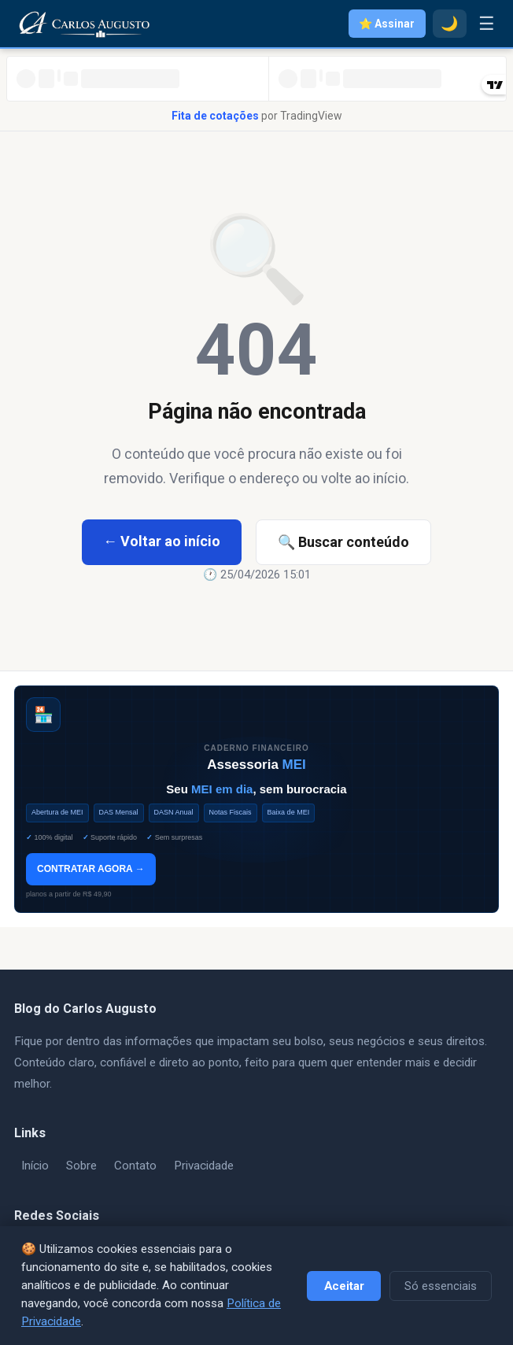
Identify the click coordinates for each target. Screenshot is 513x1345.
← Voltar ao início (161, 541)
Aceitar (344, 1286)
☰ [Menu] (486, 23)
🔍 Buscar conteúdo (343, 542)
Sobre (81, 1165)
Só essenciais (440, 1286)
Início (35, 1165)
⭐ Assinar (387, 23)
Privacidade (204, 1165)
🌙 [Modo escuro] (449, 23)
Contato (135, 1165)
